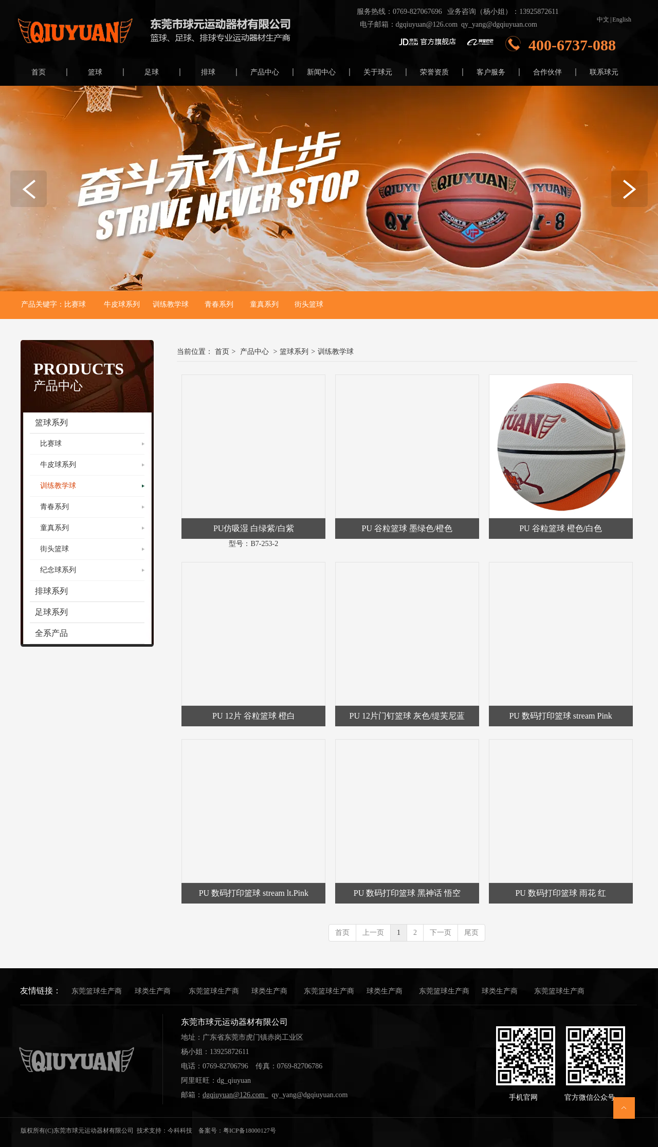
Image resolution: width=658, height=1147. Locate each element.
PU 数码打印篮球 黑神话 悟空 (407, 893)
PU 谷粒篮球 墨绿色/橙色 (407, 528)
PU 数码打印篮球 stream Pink (560, 715)
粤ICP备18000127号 (249, 1130)
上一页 (373, 932)
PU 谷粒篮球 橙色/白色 (560, 528)
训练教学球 (168, 304)
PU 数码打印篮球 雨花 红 (560, 893)
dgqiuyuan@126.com (427, 24)
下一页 (440, 932)
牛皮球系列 (122, 304)
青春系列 (219, 304)
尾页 (471, 932)
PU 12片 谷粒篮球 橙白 (253, 715)
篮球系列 (294, 351)
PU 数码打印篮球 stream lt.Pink (253, 893)
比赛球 (75, 304)
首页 (222, 351)
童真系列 (264, 304)
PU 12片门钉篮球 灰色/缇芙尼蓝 (407, 715)
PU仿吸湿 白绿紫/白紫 (253, 528)
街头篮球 (307, 304)
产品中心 (254, 351)
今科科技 (180, 1130)
